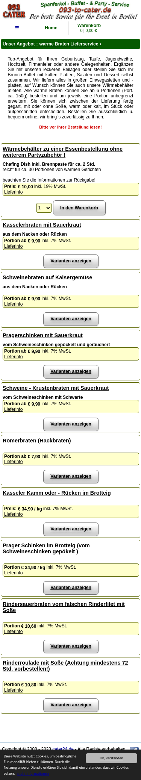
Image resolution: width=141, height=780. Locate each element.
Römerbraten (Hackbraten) (37, 441)
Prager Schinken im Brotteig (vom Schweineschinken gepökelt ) (46, 548)
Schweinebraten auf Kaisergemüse (47, 277)
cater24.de (63, 749)
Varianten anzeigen (70, 261)
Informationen (51, 180)
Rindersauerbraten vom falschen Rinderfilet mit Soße (64, 607)
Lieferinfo (13, 192)
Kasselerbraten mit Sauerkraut (42, 225)
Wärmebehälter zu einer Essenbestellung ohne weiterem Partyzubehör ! (63, 152)
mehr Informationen (33, 773)
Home (51, 27)
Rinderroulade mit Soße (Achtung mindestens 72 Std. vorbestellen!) (65, 666)
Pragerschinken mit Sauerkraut (43, 335)
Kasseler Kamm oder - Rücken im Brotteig (57, 493)
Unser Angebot (19, 44)
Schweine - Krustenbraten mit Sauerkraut (56, 388)
